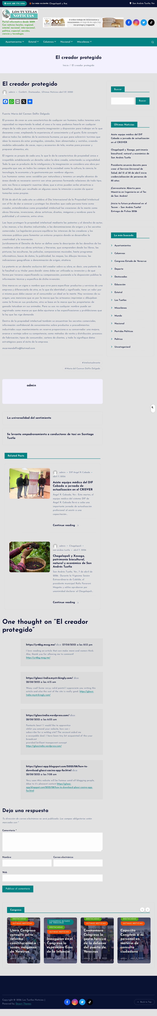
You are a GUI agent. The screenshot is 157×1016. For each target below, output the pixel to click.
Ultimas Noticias (50, 92)
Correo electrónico (63, 857)
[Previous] (142, 909)
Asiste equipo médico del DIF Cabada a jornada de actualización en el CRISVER (130, 138)
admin (8, 92)
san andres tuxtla (61, 550)
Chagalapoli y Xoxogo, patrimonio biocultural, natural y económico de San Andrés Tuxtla (130, 154)
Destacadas (34, 92)
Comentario (9, 830)
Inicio (66, 65)
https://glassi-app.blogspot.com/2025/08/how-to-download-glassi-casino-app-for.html (59, 787)
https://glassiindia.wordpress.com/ (47, 715)
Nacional (65, 42)
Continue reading (66, 525)
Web (4, 872)
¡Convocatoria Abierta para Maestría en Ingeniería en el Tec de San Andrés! (128, 192)
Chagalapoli (75, 546)
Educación (120, 285)
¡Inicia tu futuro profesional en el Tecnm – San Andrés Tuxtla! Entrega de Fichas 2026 (129, 207)
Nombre (6, 857)
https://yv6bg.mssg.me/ (40, 644)
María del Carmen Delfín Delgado (83, 368)
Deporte (119, 269)
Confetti (23, 92)
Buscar (118, 89)
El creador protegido (83, 65)
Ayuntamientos (14, 42)
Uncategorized (122, 347)
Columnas (48, 42)
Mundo (118, 316)
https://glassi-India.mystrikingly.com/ (49, 678)
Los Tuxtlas (120, 300)
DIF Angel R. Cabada (79, 472)
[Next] (147, 909)
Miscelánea (83, 42)
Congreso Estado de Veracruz (130, 261)
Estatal (32, 42)
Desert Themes (23, 1004)
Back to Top (144, 1002)
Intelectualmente (92, 363)
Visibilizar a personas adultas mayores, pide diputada (21, 943)
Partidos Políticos (124, 331)
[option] (23, 940)
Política (119, 339)
